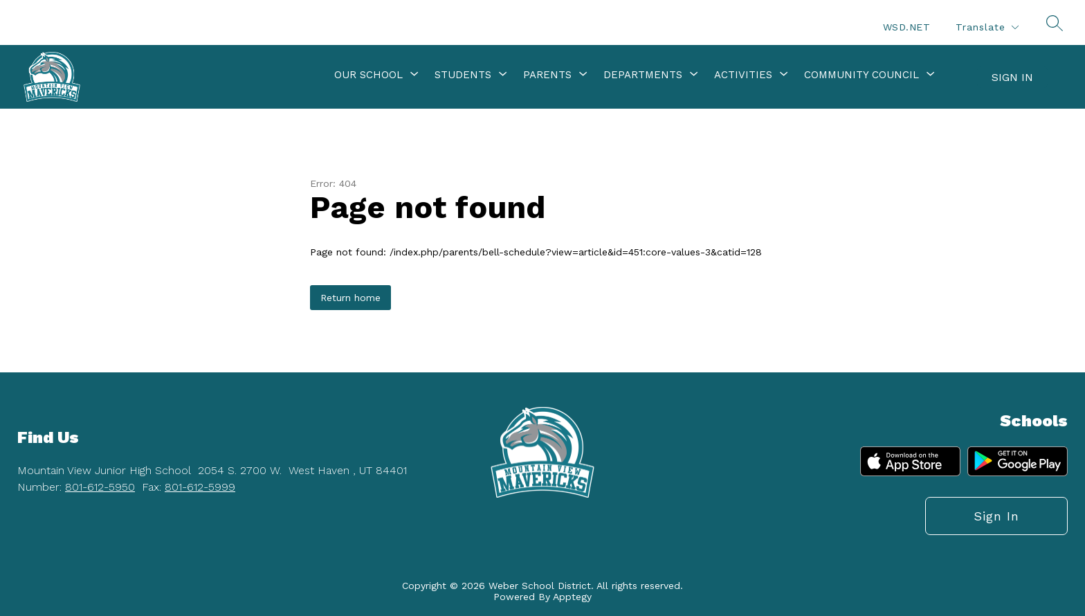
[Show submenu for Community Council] (861, 74)
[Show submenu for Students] (463, 74)
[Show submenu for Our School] (368, 74)
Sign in (1012, 77)
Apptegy (572, 596)
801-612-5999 (200, 486)
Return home (350, 297)
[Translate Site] (986, 27)
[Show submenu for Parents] (547, 74)
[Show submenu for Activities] (743, 74)
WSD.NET (907, 27)
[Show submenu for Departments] (642, 74)
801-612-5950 (100, 486)
